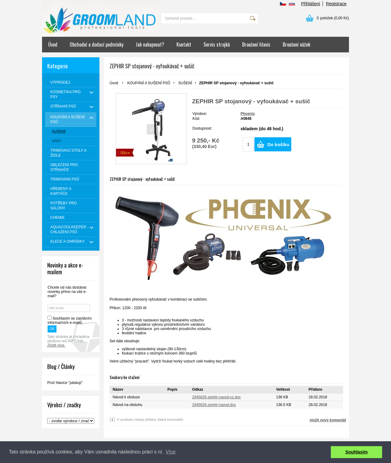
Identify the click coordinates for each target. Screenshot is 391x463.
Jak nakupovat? (150, 44)
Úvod (52, 44)
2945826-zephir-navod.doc (214, 405)
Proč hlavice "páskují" (65, 383)
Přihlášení (310, 3)
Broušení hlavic (256, 44)
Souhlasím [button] (356, 452)
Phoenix (248, 114)
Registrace (336, 3)
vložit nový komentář (328, 420)
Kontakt (183, 44)
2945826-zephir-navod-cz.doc (216, 397)
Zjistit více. (56, 345)
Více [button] (171, 451)
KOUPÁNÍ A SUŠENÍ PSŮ (148, 83)
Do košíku (278, 144)
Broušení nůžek (296, 44)
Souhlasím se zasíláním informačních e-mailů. (70, 320)
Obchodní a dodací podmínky (96, 44)
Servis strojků (216, 44)
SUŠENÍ (185, 83)
